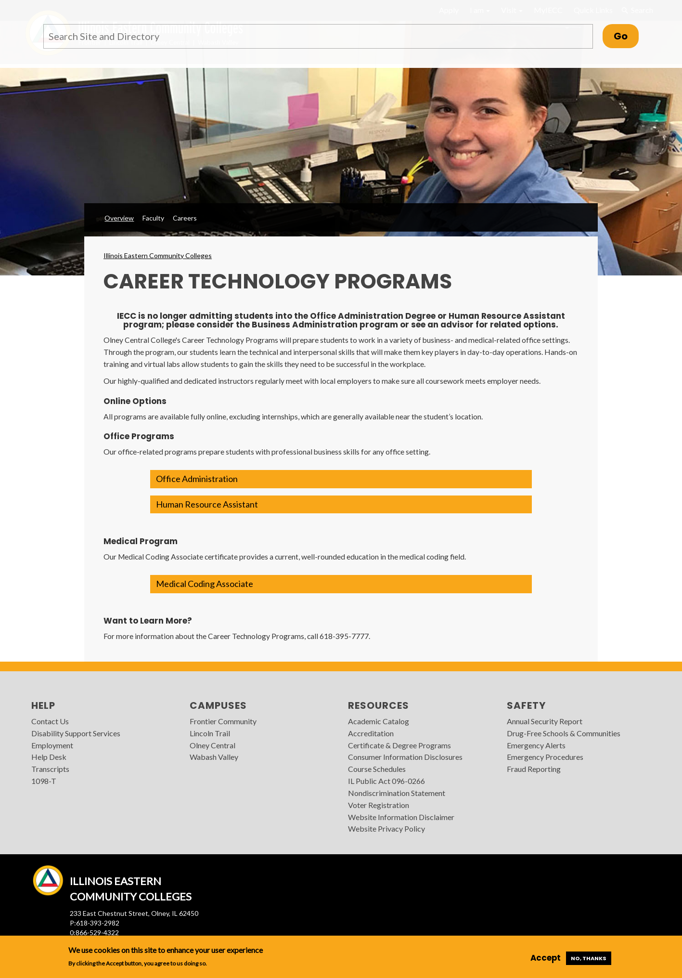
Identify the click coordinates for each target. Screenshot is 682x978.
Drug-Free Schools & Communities (563, 733)
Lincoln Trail (210, 733)
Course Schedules (377, 768)
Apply (449, 9)
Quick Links (593, 9)
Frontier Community (223, 721)
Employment (52, 745)
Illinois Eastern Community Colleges (157, 255)
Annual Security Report (544, 721)
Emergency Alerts (536, 745)
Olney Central (212, 745)
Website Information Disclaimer (401, 817)
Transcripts (50, 768)
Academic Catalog (378, 721)
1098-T (43, 780)
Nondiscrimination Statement (396, 792)
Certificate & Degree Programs (399, 745)
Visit (512, 9)
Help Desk (48, 756)
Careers (185, 218)
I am (480, 9)
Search (636, 10)
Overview (119, 218)
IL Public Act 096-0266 (386, 780)
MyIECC (548, 9)
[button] (340, 479)
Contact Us (50, 721)
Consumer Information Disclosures (405, 756)
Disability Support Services (75, 733)
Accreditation (371, 733)
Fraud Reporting (534, 768)
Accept (545, 958)
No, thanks (588, 958)
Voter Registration (378, 804)
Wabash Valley (214, 756)
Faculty (153, 218)
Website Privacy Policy (386, 828)
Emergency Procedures (545, 756)
